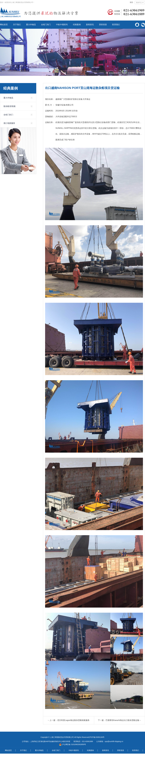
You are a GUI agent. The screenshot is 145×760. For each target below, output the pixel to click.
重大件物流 (31, 25)
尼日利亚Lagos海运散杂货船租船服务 (73, 720)
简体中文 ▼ (140, 2)
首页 (124, 73)
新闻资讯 (90, 25)
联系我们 (116, 25)
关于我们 (17, 25)
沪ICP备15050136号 (97, 737)
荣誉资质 (103, 25)
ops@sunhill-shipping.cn (114, 741)
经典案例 (77, 25)
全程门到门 (46, 25)
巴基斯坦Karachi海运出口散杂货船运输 (122, 720)
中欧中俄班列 (62, 25)
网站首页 (4, 25)
